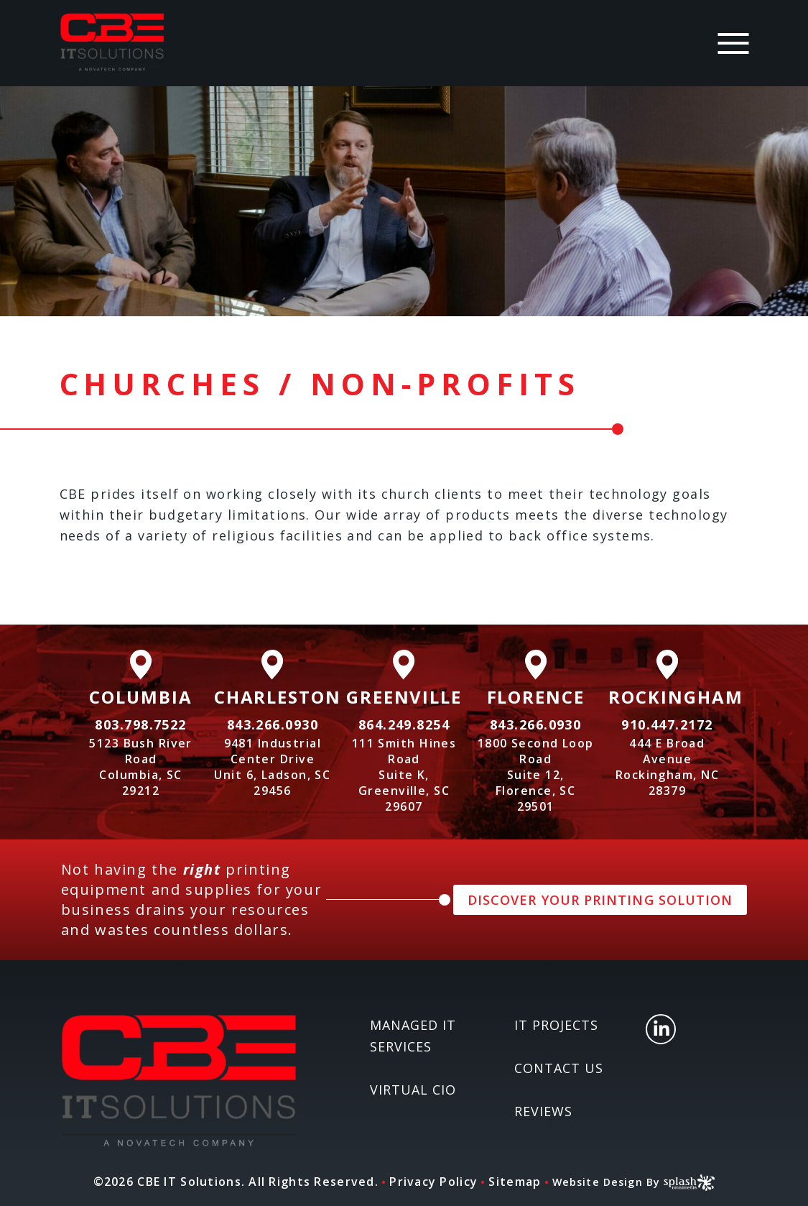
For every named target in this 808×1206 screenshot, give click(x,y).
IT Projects (556, 1025)
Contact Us (559, 1068)
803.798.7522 (140, 724)
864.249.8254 (404, 724)
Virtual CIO (413, 1089)
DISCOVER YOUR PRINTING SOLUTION (600, 899)
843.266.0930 (272, 724)
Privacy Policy (428, 1181)
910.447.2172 (666, 724)
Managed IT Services (413, 1035)
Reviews (543, 1111)
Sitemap (509, 1181)
